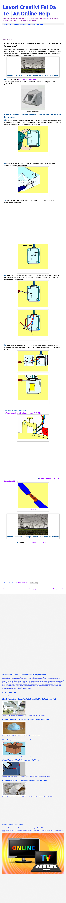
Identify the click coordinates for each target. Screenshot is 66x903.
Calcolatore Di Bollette (27, 79)
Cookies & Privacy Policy (35, 24)
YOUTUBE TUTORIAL (20, 24)
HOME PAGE (7, 24)
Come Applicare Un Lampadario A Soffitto (24, 413)
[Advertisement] (33, 33)
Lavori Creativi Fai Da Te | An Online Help (29, 10)
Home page (32, 589)
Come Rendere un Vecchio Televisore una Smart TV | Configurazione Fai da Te (23, 828)
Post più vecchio (58, 589)
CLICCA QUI (33, 440)
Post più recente (8, 589)
